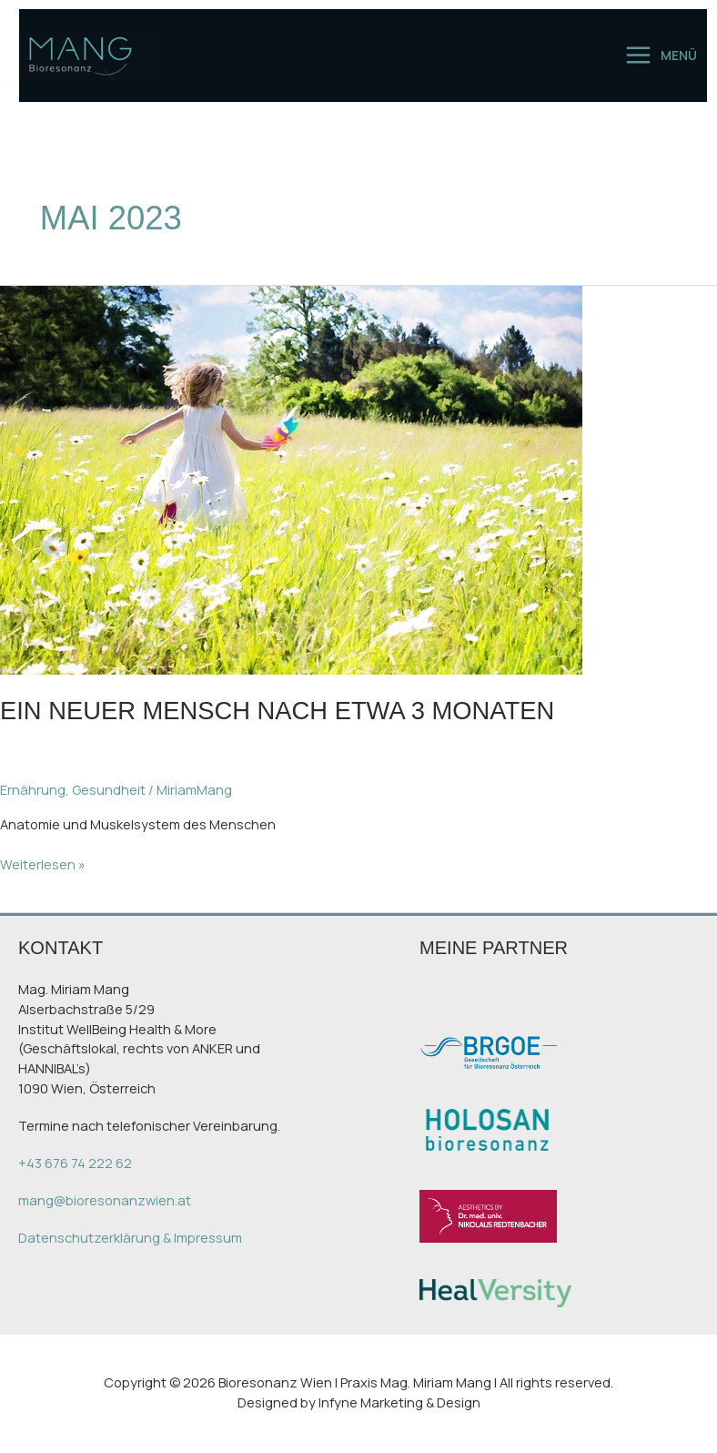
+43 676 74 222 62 (75, 1162)
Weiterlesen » (43, 864)
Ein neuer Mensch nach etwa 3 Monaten (277, 710)
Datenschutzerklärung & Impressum (130, 1237)
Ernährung (33, 789)
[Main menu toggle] (660, 55)
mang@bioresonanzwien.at (104, 1200)
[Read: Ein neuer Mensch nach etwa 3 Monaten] (291, 478)
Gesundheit (109, 789)
